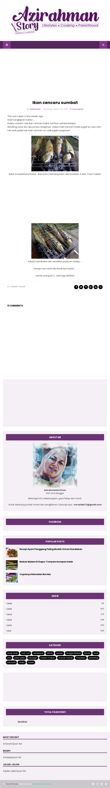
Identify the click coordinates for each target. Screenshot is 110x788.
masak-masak (17, 286)
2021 (55, 630)
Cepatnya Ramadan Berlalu (35, 574)
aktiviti (50, 653)
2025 (55, 609)
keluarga (33, 658)
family (87, 653)
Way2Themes (12, 784)
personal (11, 662)
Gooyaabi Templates (41, 784)
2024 (55, 614)
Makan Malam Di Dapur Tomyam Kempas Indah (46, 561)
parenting (93, 658)
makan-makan (48, 658)
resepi (21, 662)
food (96, 653)
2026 (55, 603)
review (31, 662)
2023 (55, 620)
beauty (59, 653)
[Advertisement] (55, 74)
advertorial (38, 653)
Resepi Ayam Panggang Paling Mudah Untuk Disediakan (51, 549)
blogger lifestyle (73, 653)
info (9, 658)
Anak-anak (12, 653)
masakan (80, 658)
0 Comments (76, 109)
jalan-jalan (19, 658)
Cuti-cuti (25, 653)
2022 (55, 625)
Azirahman (35, 109)
